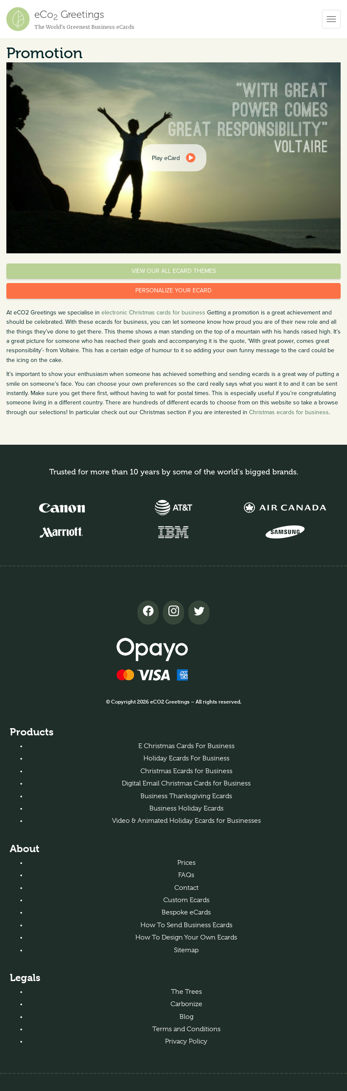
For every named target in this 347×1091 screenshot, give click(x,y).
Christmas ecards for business (289, 412)
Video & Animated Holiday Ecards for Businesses (186, 821)
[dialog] (173, 157)
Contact (186, 888)
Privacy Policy (186, 1041)
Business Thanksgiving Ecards (186, 796)
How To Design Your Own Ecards (186, 937)
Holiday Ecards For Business (186, 758)
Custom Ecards (186, 900)
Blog (186, 1017)
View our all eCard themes (174, 271)
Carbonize (186, 1004)
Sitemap (186, 950)
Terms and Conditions (186, 1029)
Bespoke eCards (186, 912)
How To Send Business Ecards (186, 925)
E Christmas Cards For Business (186, 746)
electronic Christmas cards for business (153, 312)
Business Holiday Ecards (186, 808)
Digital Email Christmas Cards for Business (186, 783)
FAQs (186, 875)
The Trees (186, 992)
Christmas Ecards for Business (186, 771)
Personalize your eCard (173, 290)
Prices (186, 863)
